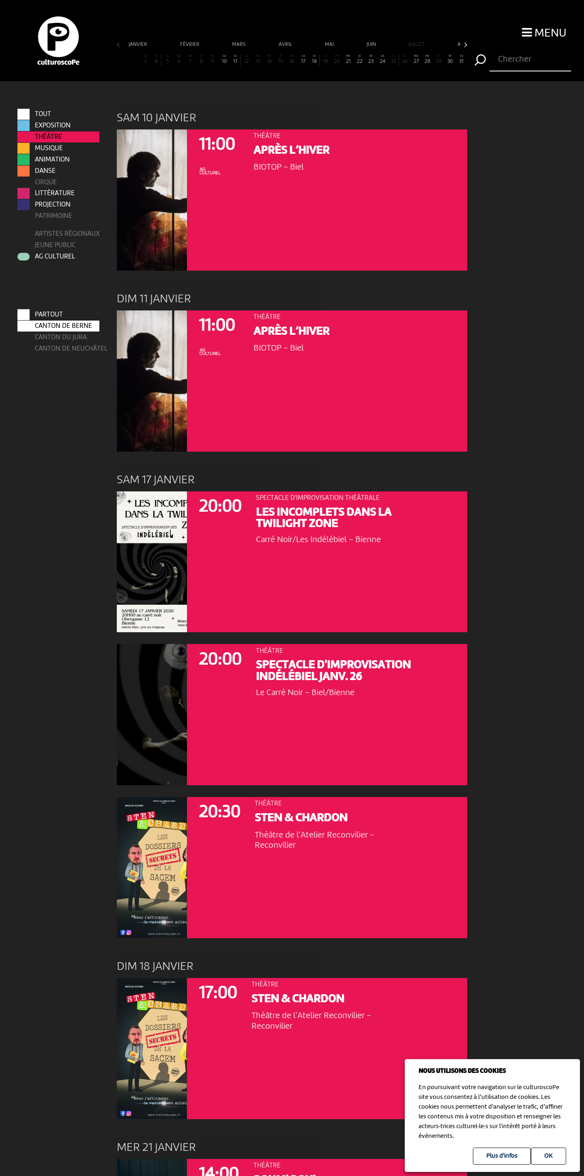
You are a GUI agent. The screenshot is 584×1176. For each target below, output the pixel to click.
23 (371, 59)
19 (325, 59)
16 (292, 59)
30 (450, 59)
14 (269, 59)
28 (427, 59)
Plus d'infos (501, 1156)
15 (280, 59)
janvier (138, 44)
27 (416, 59)
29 (439, 59)
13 (258, 59)
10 (224, 59)
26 (404, 59)
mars (239, 44)
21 (348, 59)
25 (394, 59)
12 (246, 59)
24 (382, 59)
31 (461, 59)
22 (359, 59)
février (190, 44)
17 (303, 59)
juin (372, 44)
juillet (417, 44)
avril (286, 44)
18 (314, 59)
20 (337, 59)
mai (330, 44)
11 (235, 59)
